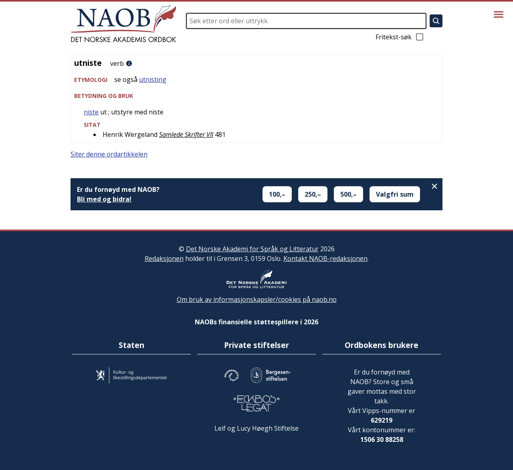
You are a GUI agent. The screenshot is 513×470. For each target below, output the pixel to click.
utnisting (152, 79)
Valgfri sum (395, 194)
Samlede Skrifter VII (186, 134)
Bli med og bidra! (104, 199)
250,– (313, 194)
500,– (348, 194)
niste (91, 112)
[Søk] (436, 20)
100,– (277, 194)
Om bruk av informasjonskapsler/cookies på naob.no (257, 299)
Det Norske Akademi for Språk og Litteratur (252, 248)
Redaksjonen (164, 258)
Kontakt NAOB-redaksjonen (325, 258)
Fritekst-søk (400, 37)
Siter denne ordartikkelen (109, 154)
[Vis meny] (498, 14)
